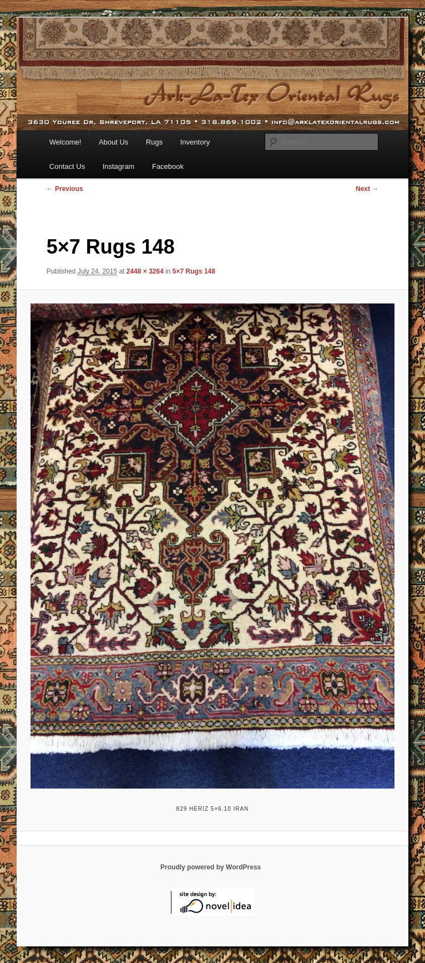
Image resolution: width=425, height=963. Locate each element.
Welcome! (65, 142)
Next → (367, 189)
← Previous (65, 189)
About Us (113, 142)
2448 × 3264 (145, 271)
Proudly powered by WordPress (210, 867)
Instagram (119, 166)
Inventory (195, 142)
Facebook (168, 166)
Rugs (154, 142)
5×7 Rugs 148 (194, 271)
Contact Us (67, 166)
